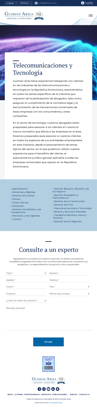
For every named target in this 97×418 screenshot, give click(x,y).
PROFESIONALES (32, 394)
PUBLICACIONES (60, 394)
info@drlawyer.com (46, 2)
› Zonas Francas (19, 202)
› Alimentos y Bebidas (23, 192)
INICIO (10, 394)
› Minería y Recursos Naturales (69, 212)
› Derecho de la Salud (22, 195)
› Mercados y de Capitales (25, 216)
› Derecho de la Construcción (69, 201)
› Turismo (16, 219)
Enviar (48, 341)
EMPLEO (74, 394)
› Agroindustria (19, 189)
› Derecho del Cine (63, 205)
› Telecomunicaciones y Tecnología (72, 208)
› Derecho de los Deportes (67, 221)
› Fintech (15, 199)
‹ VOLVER (17, 47)
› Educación (17, 206)
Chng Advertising (55, 403)
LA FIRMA (18, 394)
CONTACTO (84, 394)
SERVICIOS (46, 394)
